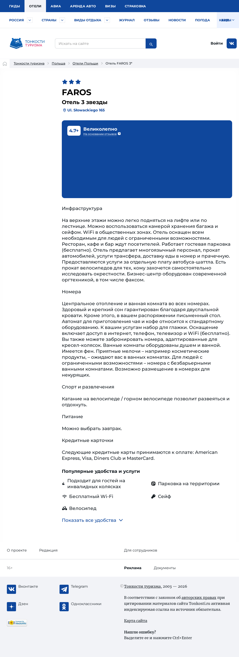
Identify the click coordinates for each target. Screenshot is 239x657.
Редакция (48, 550)
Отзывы (151, 20)
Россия (16, 20)
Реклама (132, 568)
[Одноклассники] (89, 604)
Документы (165, 568)
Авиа (56, 6)
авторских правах (199, 597)
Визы (110, 6)
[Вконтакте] (36, 587)
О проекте (17, 550)
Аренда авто (83, 6)
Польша (58, 63)
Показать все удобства (92, 520)
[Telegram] (89, 587)
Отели (35, 6)
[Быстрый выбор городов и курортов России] (30, 20)
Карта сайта (135, 620)
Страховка (135, 6)
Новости (177, 20)
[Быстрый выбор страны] (62, 20)
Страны (49, 20)
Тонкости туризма (29, 63)
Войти (217, 43)
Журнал (127, 20)
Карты (225, 20)
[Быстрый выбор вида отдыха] (107, 20)
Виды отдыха (87, 20)
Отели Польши (85, 63)
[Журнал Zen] (36, 604)
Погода (202, 20)
